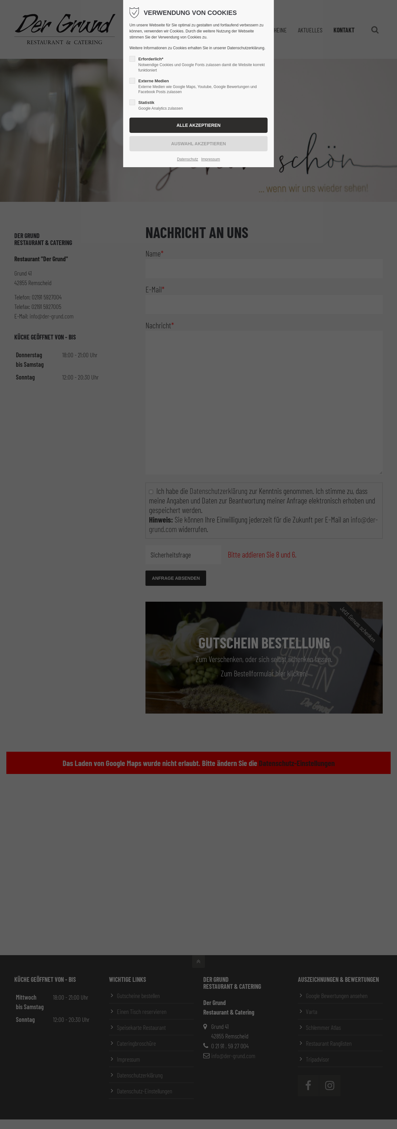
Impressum (210, 159)
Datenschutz (187, 159)
